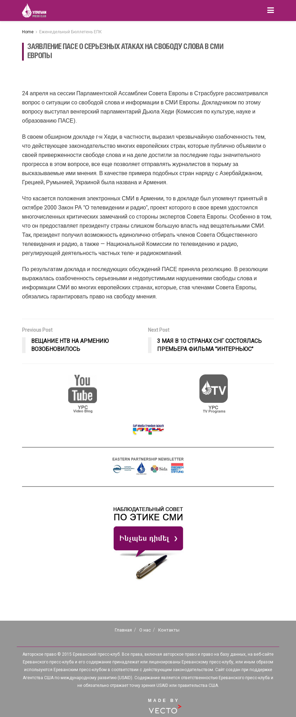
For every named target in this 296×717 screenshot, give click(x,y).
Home (28, 31)
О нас (145, 630)
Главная (123, 630)
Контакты (168, 630)
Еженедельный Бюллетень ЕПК (70, 31)
